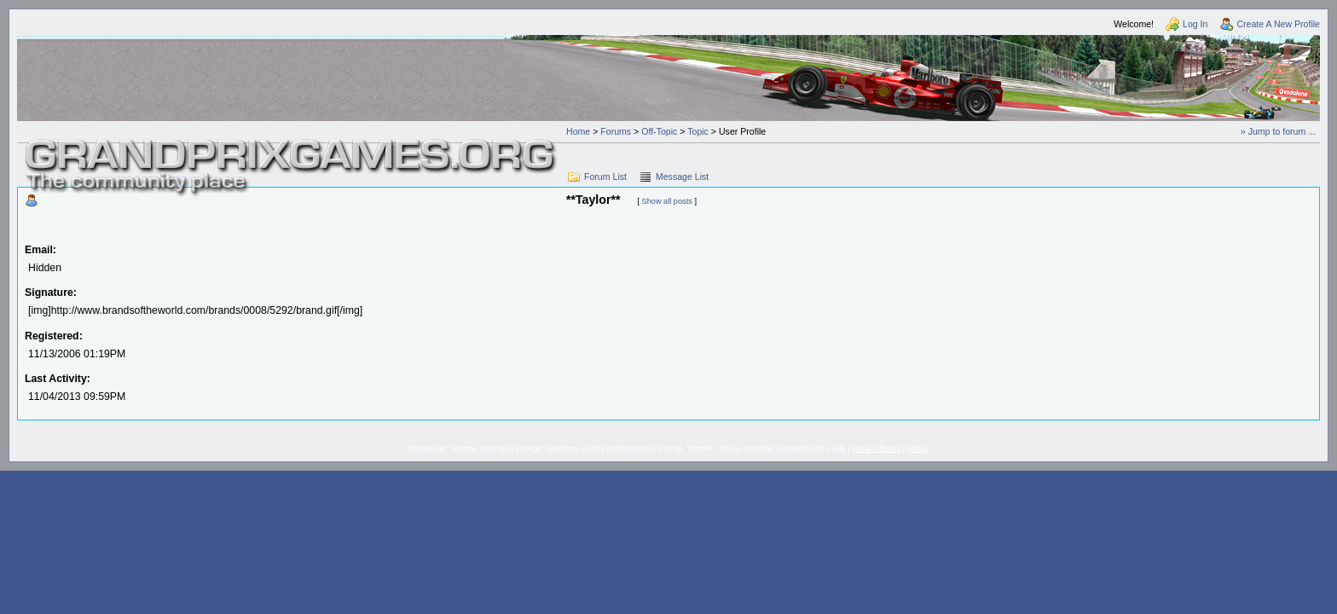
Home (578, 131)
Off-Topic (659, 131)
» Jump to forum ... (1278, 131)
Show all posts (667, 201)
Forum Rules (876, 448)
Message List (682, 176)
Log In (1195, 24)
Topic (698, 131)
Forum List (605, 176)
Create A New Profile (1278, 24)
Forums (615, 131)
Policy (918, 448)
